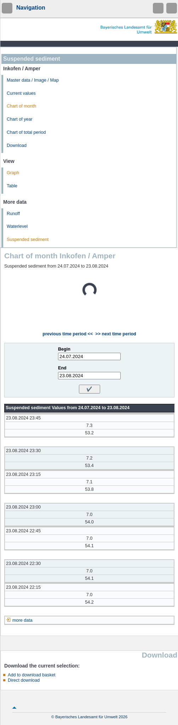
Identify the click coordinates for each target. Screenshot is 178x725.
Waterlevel (17, 226)
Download (17, 145)
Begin (64, 349)
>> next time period (115, 333)
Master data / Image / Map (33, 80)
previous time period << (67, 333)
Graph (13, 172)
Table (12, 185)
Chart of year (20, 119)
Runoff (13, 213)
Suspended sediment (27, 239)
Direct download (24, 680)
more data (22, 620)
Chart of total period (26, 132)
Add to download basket (31, 674)
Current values (21, 93)
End (62, 368)
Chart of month (21, 106)
